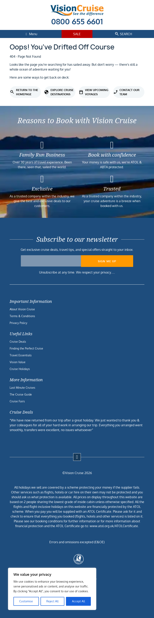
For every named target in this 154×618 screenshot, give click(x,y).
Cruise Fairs (17, 401)
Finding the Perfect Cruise (26, 348)
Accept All (78, 601)
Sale (77, 34)
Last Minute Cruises (22, 387)
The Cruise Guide (21, 394)
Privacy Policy (18, 323)
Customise (26, 601)
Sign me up (107, 261)
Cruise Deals (18, 341)
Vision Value (17, 362)
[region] (52, 589)
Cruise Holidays (20, 369)
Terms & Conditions (22, 316)
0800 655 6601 (77, 21)
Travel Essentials (21, 355)
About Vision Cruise (22, 309)
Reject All (52, 601)
